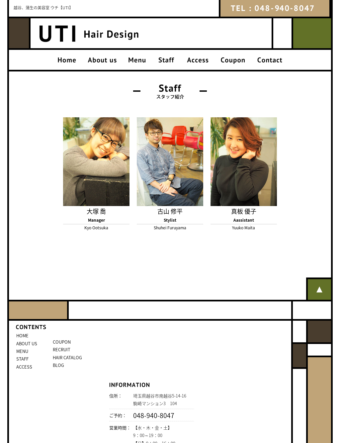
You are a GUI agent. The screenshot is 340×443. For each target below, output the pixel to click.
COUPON (62, 342)
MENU (22, 351)
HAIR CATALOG (67, 357)
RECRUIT (61, 349)
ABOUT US (26, 343)
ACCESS (24, 367)
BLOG (58, 365)
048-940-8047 (153, 415)
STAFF (22, 359)
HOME (22, 335)
